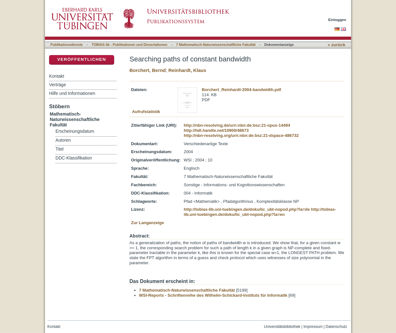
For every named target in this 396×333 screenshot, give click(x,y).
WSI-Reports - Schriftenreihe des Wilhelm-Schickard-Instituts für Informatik (213, 295)
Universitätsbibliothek (282, 326)
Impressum (313, 326)
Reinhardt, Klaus (187, 70)
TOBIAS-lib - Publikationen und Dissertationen (129, 44)
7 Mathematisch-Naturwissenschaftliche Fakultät (215, 44)
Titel (59, 149)
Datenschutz (336, 326)
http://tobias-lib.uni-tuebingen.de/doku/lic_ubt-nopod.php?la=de (247, 209)
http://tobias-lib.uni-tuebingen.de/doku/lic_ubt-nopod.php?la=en (260, 212)
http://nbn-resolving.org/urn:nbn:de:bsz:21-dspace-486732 (241, 135)
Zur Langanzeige (147, 222)
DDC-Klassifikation (73, 158)
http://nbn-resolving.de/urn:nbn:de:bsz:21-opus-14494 (237, 125)
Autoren (63, 140)
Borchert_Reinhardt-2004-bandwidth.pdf (241, 89)
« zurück (336, 44)
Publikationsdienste (66, 44)
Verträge (57, 84)
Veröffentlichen (81, 59)
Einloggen (337, 20)
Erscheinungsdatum (74, 131)
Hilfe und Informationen (72, 93)
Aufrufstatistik (146, 111)
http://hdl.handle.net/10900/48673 (216, 130)
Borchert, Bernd (147, 70)
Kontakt (56, 76)
